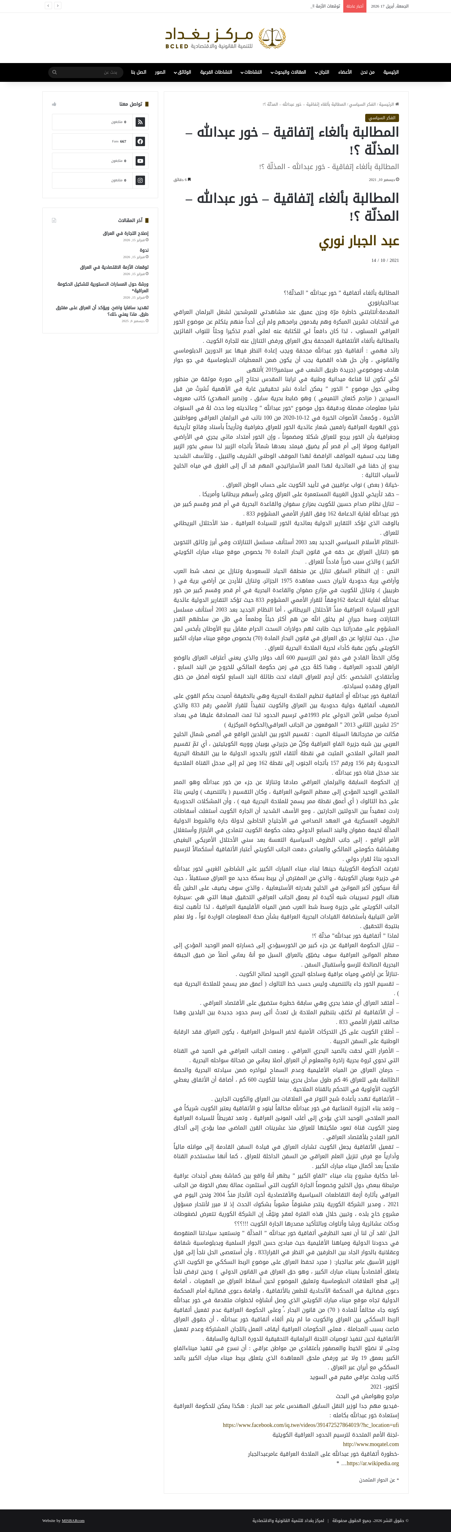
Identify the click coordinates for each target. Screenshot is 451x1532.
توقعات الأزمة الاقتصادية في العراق (114, 267)
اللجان (324, 72)
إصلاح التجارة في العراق (125, 233)
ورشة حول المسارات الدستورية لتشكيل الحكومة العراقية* (102, 287)
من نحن (367, 72)
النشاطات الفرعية (216, 72)
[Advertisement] (349, 276)
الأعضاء (345, 72)
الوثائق (184, 72)
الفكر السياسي (362, 104)
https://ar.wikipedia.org (373, 1463)
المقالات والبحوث (290, 72)
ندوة (144, 250)
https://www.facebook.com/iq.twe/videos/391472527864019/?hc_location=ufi (311, 1425)
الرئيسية (391, 72)
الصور (160, 72)
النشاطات (253, 72)
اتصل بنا (138, 72)
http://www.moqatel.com (371, 1444)
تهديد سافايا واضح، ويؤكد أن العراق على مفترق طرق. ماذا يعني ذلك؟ (102, 311)
